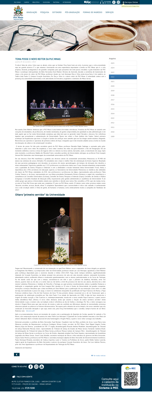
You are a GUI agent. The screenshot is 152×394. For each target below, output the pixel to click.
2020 (112, 86)
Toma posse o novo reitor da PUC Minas (38, 59)
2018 (112, 95)
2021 (112, 81)
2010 (112, 132)
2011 (112, 127)
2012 (112, 123)
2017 (112, 100)
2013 (112, 118)
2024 (112, 68)
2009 (112, 136)
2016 (112, 104)
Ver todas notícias (98, 356)
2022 (112, 77)
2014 (112, 114)
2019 (112, 91)
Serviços (110, 12)
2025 (112, 63)
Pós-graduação (72, 12)
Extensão (57, 12)
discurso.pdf (30, 311)
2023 (112, 72)
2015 (112, 109)
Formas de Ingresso (92, 12)
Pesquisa (44, 12)
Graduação (31, 12)
